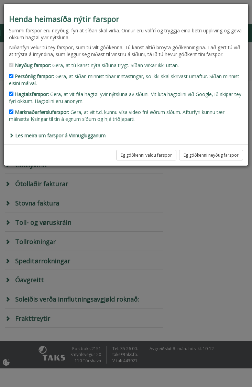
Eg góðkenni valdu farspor (146, 155)
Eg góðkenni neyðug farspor (211, 155)
